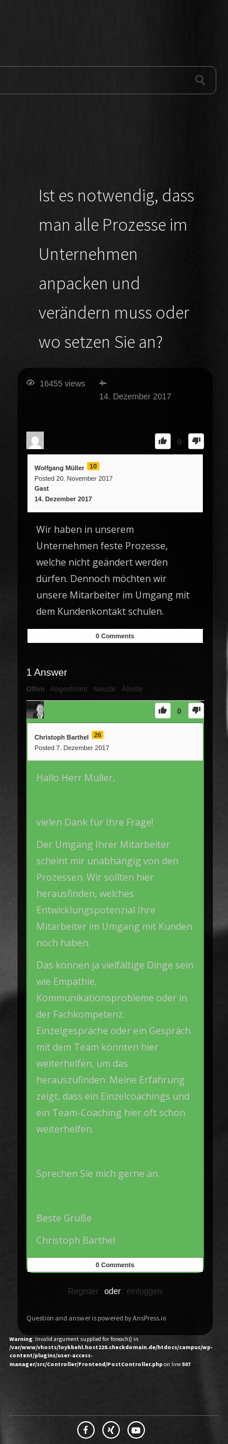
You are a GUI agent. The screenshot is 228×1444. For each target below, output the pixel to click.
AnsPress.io (149, 1317)
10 (92, 466)
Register (83, 1291)
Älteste (132, 689)
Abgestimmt (68, 689)
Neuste (105, 689)
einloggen (145, 1291)
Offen (35, 689)
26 (97, 734)
